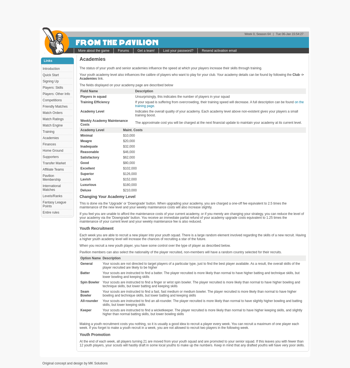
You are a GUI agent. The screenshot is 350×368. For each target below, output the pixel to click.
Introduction (51, 69)
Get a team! (146, 51)
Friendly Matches (55, 106)
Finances (49, 144)
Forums (123, 51)
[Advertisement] (175, 13)
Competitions (52, 100)
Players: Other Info (56, 94)
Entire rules (51, 212)
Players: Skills (53, 88)
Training (48, 132)
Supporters (51, 157)
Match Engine (53, 125)
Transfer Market (54, 163)
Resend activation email (219, 51)
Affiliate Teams (53, 169)
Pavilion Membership (52, 178)
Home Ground (53, 151)
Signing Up (51, 81)
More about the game (93, 51)
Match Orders (53, 113)
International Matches (52, 188)
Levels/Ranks (52, 196)
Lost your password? (178, 51)
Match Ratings (53, 119)
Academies (51, 138)
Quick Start (51, 75)
